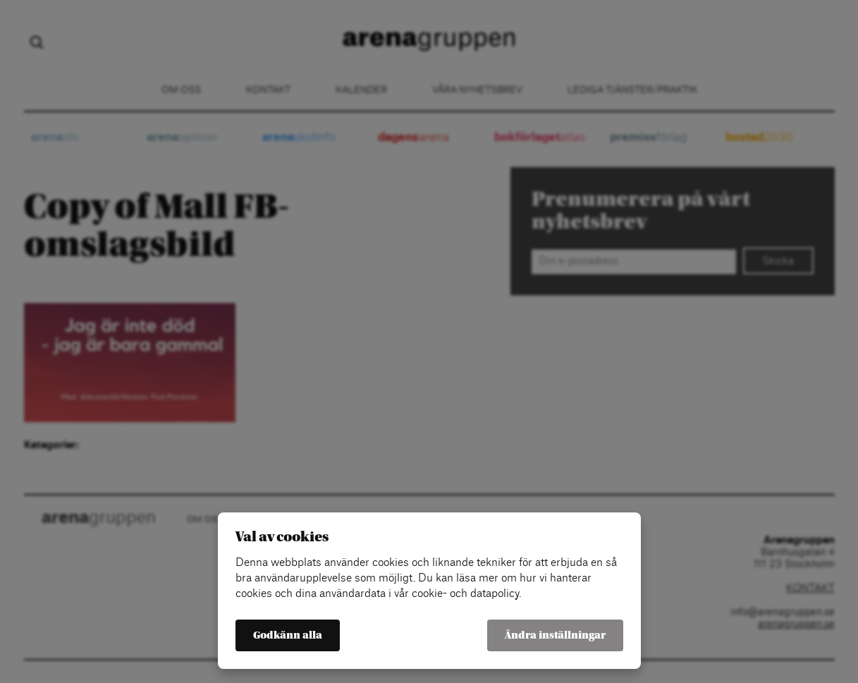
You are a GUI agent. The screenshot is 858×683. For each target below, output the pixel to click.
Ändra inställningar (555, 635)
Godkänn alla (287, 635)
